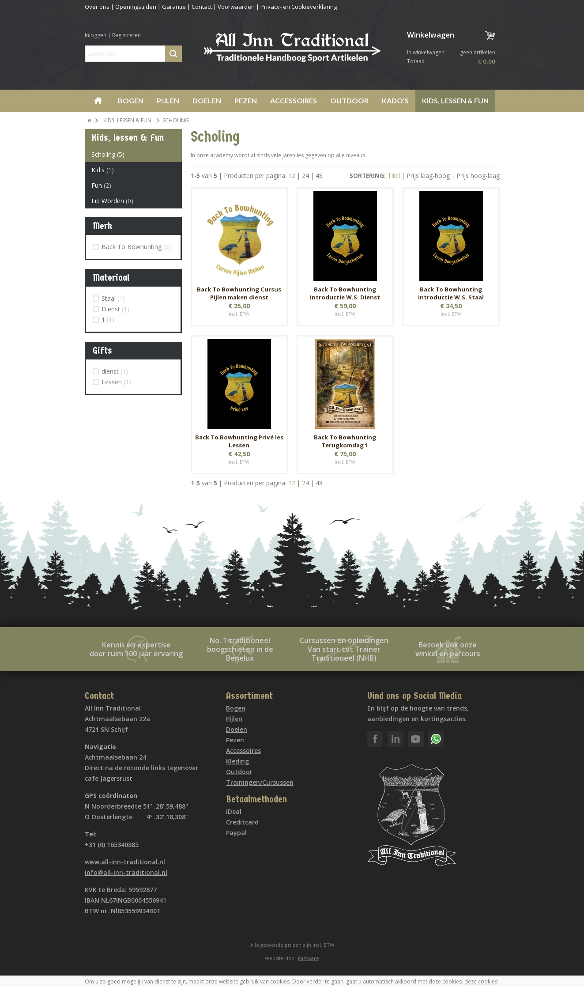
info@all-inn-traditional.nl (126, 872)
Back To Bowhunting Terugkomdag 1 (345, 441)
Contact (202, 7)
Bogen (130, 100)
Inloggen (95, 35)
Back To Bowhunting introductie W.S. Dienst (345, 293)
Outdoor (349, 100)
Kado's (395, 100)
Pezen (245, 100)
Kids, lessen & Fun (455, 100)
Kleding (237, 761)
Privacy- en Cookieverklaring (298, 7)
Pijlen (168, 100)
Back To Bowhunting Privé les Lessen (239, 441)
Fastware (308, 958)
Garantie (174, 7)
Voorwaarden (236, 7)
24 (305, 175)
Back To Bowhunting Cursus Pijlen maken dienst (239, 293)
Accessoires (293, 100)
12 (291, 175)
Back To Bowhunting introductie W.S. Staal (451, 293)
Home (98, 101)
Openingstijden (135, 7)
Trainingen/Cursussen (260, 782)
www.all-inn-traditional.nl (125, 862)
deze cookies (480, 981)
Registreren (126, 35)
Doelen (206, 100)
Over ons (97, 7)
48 (319, 175)
